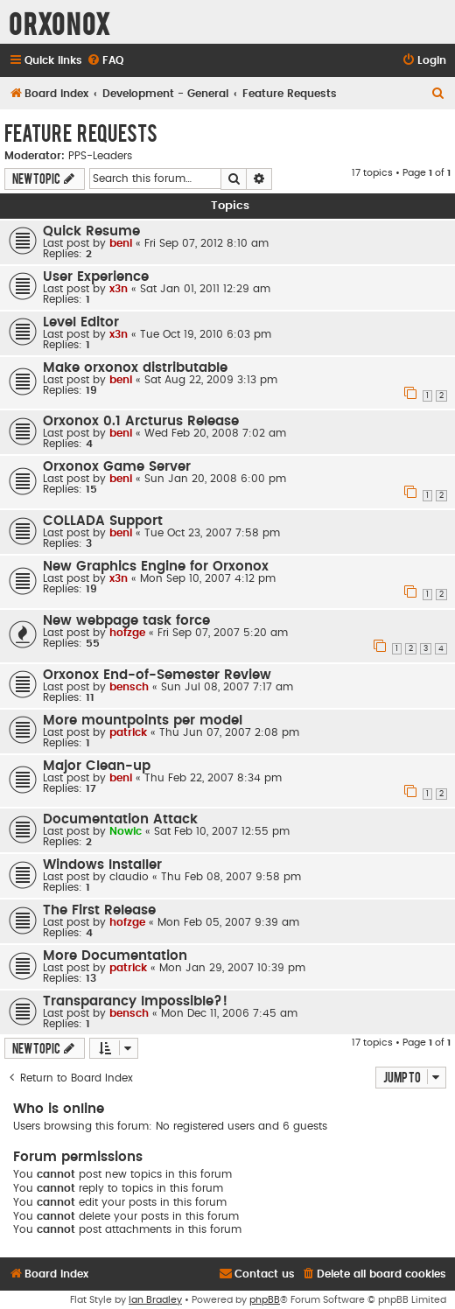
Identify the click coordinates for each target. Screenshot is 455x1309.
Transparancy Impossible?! (135, 1001)
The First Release (99, 910)
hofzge (127, 632)
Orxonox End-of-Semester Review (157, 675)
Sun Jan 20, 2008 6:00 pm (215, 478)
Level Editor (81, 322)
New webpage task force (126, 620)
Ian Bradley (155, 1300)
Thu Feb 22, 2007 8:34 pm (213, 778)
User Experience (96, 277)
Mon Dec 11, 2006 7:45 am (229, 1013)
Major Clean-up (96, 766)
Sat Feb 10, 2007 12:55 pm (222, 831)
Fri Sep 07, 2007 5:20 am (223, 632)
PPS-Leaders (100, 155)
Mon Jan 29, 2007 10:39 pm (232, 967)
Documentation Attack (120, 819)
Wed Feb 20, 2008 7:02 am (215, 433)
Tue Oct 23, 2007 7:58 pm (212, 533)
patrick (128, 732)
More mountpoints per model (142, 720)
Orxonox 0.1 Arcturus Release (141, 421)
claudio (129, 877)
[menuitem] (105, 61)
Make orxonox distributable (135, 367)
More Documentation (115, 955)
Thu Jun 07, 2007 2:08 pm (229, 732)
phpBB (264, 1300)
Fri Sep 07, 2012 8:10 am (206, 243)
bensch (129, 687)
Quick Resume (91, 231)
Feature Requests (81, 132)
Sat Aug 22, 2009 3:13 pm (210, 379)
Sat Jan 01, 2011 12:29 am (205, 289)
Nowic (125, 831)
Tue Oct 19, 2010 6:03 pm (205, 334)
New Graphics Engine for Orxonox (156, 566)
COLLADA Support (103, 521)
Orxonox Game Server (117, 466)
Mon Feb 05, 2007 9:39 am (228, 922)
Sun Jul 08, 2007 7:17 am (227, 687)
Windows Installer (102, 865)
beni (120, 243)
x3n (118, 289)
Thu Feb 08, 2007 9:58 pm (231, 877)
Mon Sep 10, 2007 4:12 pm (208, 578)
